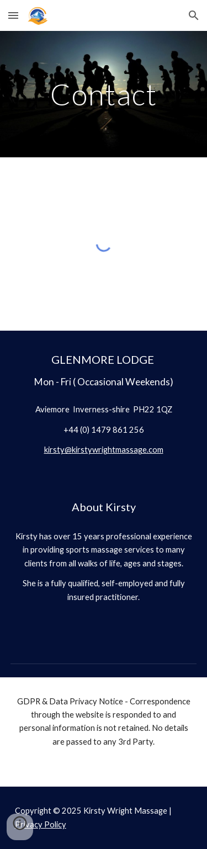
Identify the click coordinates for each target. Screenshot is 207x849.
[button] (13, 15)
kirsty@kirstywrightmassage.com (103, 449)
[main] (103, 94)
